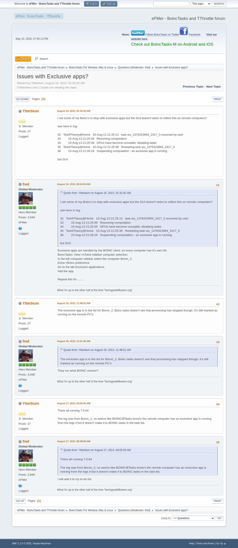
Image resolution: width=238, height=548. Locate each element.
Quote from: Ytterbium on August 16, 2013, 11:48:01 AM (97, 350)
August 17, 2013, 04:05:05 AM (73, 403)
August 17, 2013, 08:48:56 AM (73, 441)
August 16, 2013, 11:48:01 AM (73, 303)
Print (217, 99)
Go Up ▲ (221, 543)
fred (147, 67)
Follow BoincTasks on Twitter (162, 34)
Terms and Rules (205, 543)
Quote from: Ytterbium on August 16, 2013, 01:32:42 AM (97, 193)
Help (191, 543)
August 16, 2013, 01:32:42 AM (73, 111)
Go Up (20, 501)
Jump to (166, 518)
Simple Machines (42, 543)
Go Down (22, 99)
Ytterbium (30, 111)
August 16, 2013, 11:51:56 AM (73, 341)
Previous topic (193, 86)
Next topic (213, 86)
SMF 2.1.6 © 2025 (21, 543)
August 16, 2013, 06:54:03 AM (73, 184)
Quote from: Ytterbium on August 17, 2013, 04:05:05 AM (97, 450)
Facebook (195, 34)
